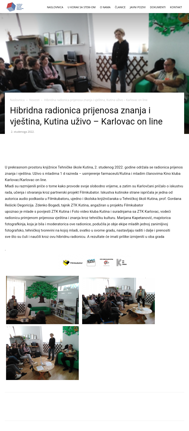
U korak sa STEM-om (81, 7)
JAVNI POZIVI (138, 7)
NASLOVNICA (55, 7)
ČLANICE (120, 7)
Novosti (34, 100)
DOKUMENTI (158, 7)
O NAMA (105, 7)
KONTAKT (176, 7)
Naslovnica (17, 100)
